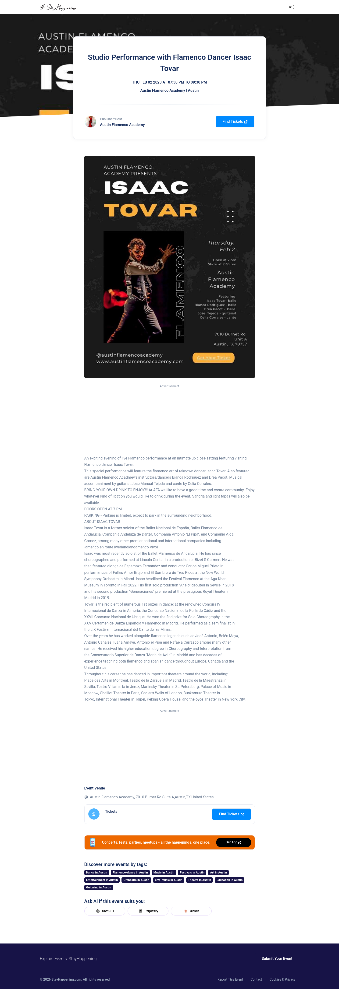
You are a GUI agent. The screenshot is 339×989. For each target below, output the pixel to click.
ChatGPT (104, 911)
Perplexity (148, 911)
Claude (191, 911)
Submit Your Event (277, 958)
